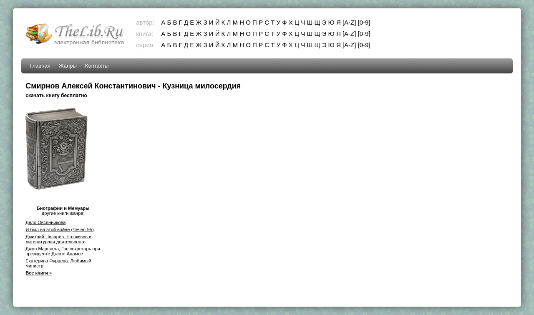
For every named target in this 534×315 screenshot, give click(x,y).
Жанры (68, 66)
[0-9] (364, 22)
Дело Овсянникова (45, 222)
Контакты (96, 66)
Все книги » (38, 272)
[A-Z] (349, 22)
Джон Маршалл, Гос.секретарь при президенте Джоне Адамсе (62, 251)
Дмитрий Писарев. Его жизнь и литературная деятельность (58, 239)
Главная (40, 66)
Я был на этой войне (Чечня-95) (59, 229)
